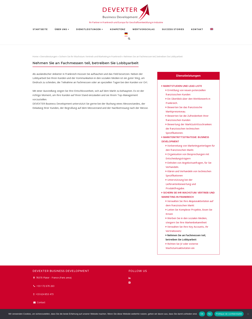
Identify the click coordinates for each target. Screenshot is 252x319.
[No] (248, 314)
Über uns (61, 29)
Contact (41, 302)
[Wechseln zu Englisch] (211, 30)
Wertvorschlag (143, 29)
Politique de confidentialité (229, 314)
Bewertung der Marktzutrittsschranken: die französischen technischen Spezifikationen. (189, 128)
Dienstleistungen (88, 29)
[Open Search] (129, 38)
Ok (202, 314)
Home (35, 56)
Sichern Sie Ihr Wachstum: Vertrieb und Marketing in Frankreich (90, 56)
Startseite (40, 29)
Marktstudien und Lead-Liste (182, 85)
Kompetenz (117, 29)
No (209, 314)
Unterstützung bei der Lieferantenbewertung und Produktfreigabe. (181, 184)
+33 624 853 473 (45, 294)
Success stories (173, 29)
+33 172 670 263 (45, 285)
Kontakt (197, 29)
